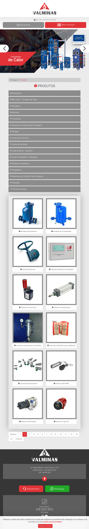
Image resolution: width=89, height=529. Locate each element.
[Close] (45, 526)
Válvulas (15, 183)
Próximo (19, 439)
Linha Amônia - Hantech (21, 151)
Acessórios (15, 93)
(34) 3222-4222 (44, 509)
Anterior (13, 434)
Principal (13, 80)
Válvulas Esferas (18, 189)
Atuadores (15, 106)
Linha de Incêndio (18, 144)
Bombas (14, 112)
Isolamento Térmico (19, 138)
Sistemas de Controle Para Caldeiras (26, 176)
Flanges (14, 131)
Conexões (15, 119)
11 (66, 434)
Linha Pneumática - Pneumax (23, 157)
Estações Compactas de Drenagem (26, 125)
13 (77, 434)
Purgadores (16, 170)
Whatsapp (57, 488)
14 (11, 439)
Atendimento (23, 25)
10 (60, 434)
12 (71, 434)
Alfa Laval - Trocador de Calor (23, 99)
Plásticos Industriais (19, 163)
